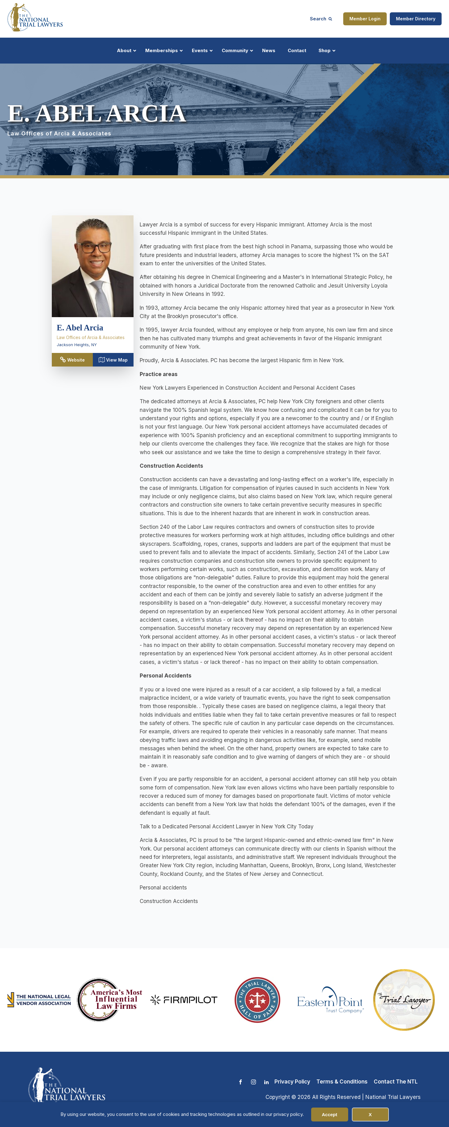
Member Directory (415, 18)
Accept (329, 1114)
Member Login (365, 18)
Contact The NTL (396, 1082)
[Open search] (321, 19)
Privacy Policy (292, 1082)
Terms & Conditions (342, 1082)
